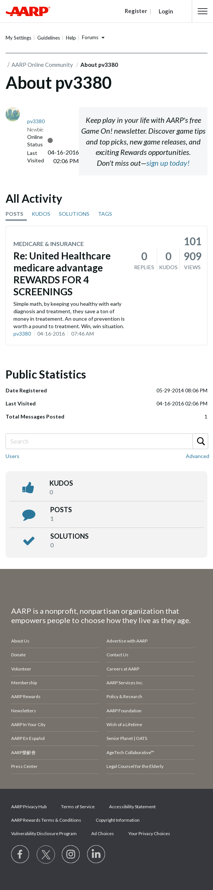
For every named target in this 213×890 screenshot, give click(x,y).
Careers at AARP (122, 669)
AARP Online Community (42, 64)
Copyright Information (118, 820)
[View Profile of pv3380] (36, 121)
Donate (18, 654)
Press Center (24, 766)
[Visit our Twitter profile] (45, 854)
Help (71, 38)
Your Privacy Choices (149, 833)
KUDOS (41, 214)
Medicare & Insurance (48, 243)
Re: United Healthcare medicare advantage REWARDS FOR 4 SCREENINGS (62, 274)
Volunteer (21, 669)
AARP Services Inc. (124, 682)
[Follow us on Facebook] (20, 854)
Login (166, 11)
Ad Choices (102, 833)
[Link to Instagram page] (71, 854)
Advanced (197, 456)
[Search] (106, 441)
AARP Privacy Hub (29, 806)
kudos (61, 483)
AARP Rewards (26, 696)
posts (61, 509)
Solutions (69, 536)
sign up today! (168, 162)
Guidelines (48, 38)
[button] (202, 11)
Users (12, 456)
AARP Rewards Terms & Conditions (46, 820)
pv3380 (22, 333)
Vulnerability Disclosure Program (44, 833)
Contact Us (117, 654)
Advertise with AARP (126, 641)
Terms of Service (78, 806)
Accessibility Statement (132, 806)
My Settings (18, 38)
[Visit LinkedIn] (96, 854)
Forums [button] (90, 37)
